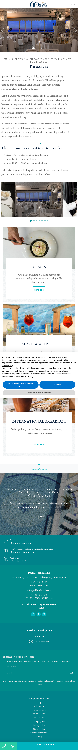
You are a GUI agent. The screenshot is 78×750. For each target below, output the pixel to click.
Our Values (39, 717)
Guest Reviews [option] (39, 468)
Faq (39, 702)
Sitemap (39, 736)
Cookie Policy (39, 728)
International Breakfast (39, 421)
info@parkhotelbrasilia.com (39, 590)
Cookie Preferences (39, 732)
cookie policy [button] (7, 365)
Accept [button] (57, 385)
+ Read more (36, 143)
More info (39, 290)
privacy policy (37, 680)
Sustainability (39, 713)
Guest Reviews (39, 495)
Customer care (39, 709)
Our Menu (38, 267)
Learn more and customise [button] (39, 393)
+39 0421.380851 (40, 582)
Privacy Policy (39, 725)
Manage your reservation (39, 698)
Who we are (39, 706)
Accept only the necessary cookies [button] (20, 384)
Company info (39, 721)
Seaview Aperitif (39, 344)
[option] (39, 30)
